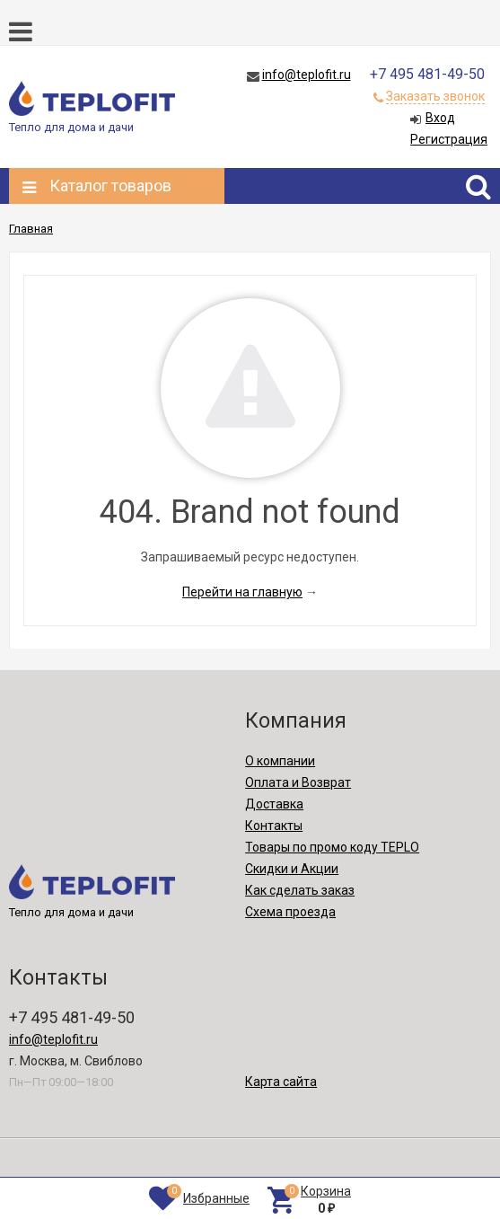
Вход (440, 117)
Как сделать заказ (300, 890)
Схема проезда (290, 912)
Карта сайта (281, 1081)
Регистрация (448, 139)
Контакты (274, 825)
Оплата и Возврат (298, 782)
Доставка (274, 804)
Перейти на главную (242, 592)
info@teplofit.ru (306, 74)
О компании (280, 761)
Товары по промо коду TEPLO (332, 847)
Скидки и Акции (291, 868)
